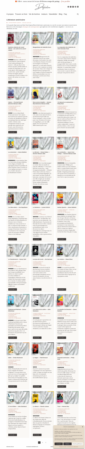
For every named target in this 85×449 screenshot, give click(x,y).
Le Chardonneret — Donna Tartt (17, 259)
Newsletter (53, 14)
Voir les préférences (78, 443)
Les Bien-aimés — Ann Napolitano (17, 207)
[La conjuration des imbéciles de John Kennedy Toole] (67, 38)
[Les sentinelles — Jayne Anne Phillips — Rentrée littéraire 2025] (67, 143)
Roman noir (44, 410)
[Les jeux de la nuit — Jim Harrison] (42, 250)
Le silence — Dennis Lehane (41, 406)
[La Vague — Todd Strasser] (42, 348)
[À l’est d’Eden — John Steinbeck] (17, 397)
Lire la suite (13, 82)
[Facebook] (68, 7)
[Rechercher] (78, 14)
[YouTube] (73, 7)
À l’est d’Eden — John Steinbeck (17, 406)
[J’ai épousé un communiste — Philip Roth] (67, 93)
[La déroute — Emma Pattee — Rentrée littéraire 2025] (42, 143)
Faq (65, 14)
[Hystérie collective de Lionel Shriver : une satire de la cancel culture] (17, 38)
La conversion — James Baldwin (17, 152)
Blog (60, 14)
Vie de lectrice (34, 14)
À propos (10, 14)
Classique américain (62, 51)
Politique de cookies (63, 446)
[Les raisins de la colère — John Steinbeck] (42, 300)
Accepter (59, 443)
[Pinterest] (75, 7)
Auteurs (44, 14)
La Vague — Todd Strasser (40, 357)
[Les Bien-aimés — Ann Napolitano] (17, 198)
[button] (82, 426)
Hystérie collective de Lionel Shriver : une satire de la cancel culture (17, 49)
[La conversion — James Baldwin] (17, 143)
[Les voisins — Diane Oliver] (67, 250)
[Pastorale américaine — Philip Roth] (67, 348)
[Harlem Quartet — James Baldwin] (67, 198)
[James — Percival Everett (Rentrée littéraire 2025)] (17, 93)
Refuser (67, 443)
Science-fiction (21, 53)
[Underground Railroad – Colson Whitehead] (17, 300)
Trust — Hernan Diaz (63, 406)
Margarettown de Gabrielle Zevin (42, 47)
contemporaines (35, 27)
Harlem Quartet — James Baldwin (66, 207)
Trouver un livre (21, 14)
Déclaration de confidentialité (72, 446)
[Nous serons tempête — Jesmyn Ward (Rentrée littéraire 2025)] (42, 93)
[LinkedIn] (78, 7)
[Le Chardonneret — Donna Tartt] (17, 250)
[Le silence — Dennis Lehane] (42, 397)
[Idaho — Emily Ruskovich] (17, 348)
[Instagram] (70, 7)
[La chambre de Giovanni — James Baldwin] (67, 300)
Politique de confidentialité (32, 446)
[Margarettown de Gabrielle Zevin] (42, 38)
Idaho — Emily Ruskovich (15, 357)
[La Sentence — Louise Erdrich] (42, 198)
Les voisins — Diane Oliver (65, 259)
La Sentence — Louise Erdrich (41, 207)
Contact (52, 446)
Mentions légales (10, 446)
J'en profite (65, 1)
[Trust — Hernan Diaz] (67, 397)
